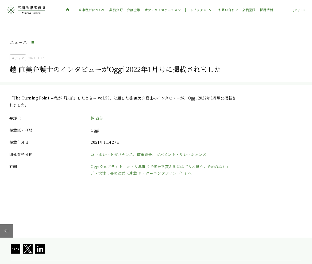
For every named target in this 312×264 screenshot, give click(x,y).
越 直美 (97, 118)
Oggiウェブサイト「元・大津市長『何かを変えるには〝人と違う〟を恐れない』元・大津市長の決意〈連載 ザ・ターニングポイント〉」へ (160, 170)
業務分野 (116, 10)
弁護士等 (133, 10)
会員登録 (249, 10)
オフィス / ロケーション (163, 10)
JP (294, 10)
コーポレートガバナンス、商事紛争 (121, 154)
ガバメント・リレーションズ (181, 154)
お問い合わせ (228, 10)
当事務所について (92, 10)
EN (303, 10)
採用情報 (266, 10)
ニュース (18, 42)
